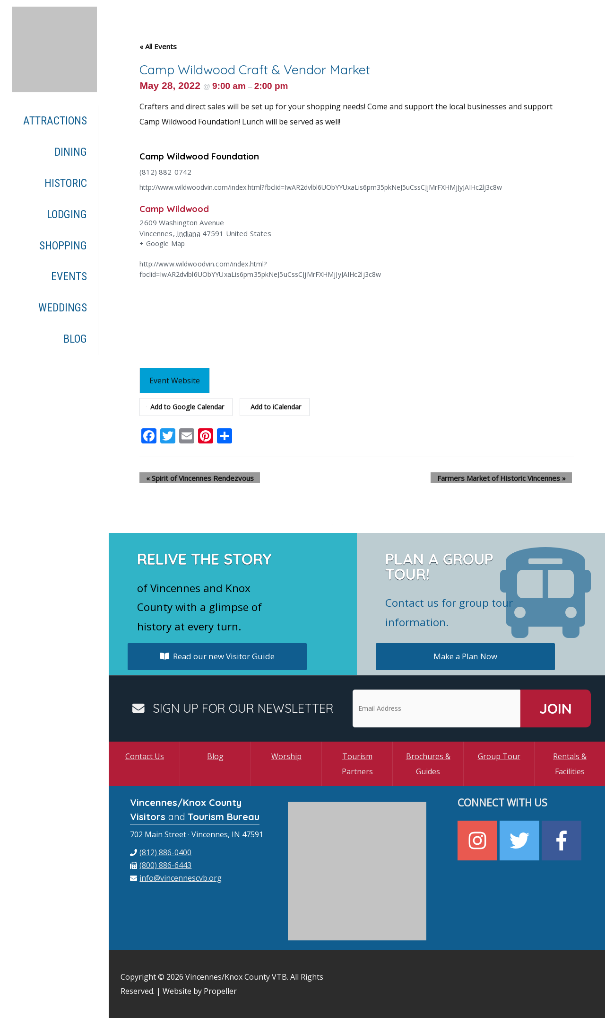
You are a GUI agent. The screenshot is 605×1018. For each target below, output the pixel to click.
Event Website (175, 380)
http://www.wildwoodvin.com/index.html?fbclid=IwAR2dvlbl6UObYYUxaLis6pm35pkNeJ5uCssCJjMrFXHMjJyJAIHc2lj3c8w (334, 187)
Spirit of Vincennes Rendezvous (193, 477)
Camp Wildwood (176, 208)
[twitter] (521, 840)
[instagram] (479, 840)
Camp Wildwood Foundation (204, 156)
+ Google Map (162, 243)
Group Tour (499, 756)
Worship (286, 756)
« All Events (158, 46)
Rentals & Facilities (570, 764)
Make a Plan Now (465, 656)
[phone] (160, 852)
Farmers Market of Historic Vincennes (507, 477)
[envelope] (176, 878)
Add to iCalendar (279, 407)
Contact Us (144, 756)
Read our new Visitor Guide (217, 656)
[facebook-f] (563, 840)
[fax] (160, 865)
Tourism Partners (357, 764)
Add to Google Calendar (187, 407)
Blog (215, 756)
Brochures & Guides (428, 764)
